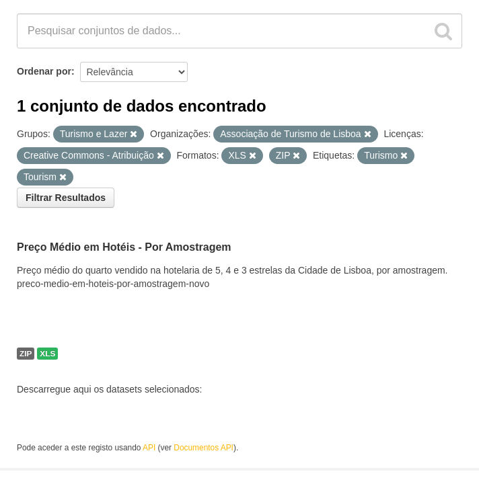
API (149, 447)
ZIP (26, 353)
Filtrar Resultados (66, 197)
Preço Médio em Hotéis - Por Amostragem (124, 247)
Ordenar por (44, 71)
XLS (47, 353)
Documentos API (203, 447)
